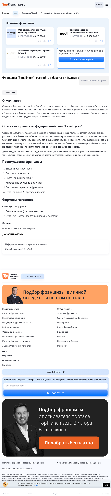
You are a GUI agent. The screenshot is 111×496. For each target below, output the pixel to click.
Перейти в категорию (81, 59)
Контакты (7, 365)
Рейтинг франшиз (10, 327)
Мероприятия (63, 322)
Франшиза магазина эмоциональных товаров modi (84, 31)
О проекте (7, 355)
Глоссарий (62, 345)
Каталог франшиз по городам (16, 341)
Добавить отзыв (12, 234)
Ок (106, 485)
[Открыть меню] (107, 5)
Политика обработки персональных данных (23, 463)
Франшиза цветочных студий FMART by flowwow (32, 31)
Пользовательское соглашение (17, 469)
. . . (15, 13)
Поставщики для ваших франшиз (18, 336)
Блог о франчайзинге (67, 327)
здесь (36, 485)
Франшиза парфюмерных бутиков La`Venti (34, 51)
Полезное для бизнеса (67, 341)
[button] (99, 5)
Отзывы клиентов (10, 360)
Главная (7, 13)
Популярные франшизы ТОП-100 (17, 322)
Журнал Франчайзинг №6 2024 (16, 345)
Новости (61, 336)
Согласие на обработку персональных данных (79, 463)
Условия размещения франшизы (72, 318)
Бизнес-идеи (63, 331)
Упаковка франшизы (67, 313)
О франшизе (10, 92)
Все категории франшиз (13, 318)
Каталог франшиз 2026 (13, 313)
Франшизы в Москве (12, 331)
